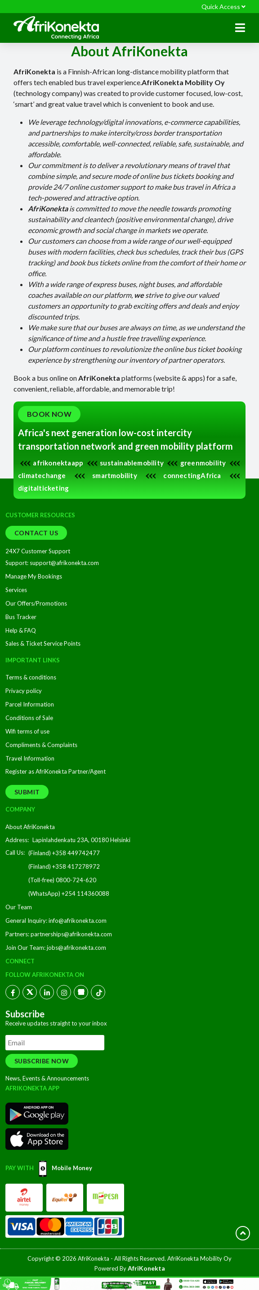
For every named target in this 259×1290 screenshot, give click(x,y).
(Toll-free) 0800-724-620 (62, 880)
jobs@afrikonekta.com (76, 947)
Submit (27, 792)
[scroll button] (243, 1233)
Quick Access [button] (223, 6)
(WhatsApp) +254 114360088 (68, 893)
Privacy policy (23, 690)
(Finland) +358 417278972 (64, 866)
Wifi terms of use (27, 731)
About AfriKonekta (30, 826)
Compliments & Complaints (41, 744)
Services (16, 589)
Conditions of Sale (29, 717)
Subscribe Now (41, 1061)
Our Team (18, 907)
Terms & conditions (30, 677)
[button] (240, 28)
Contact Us (36, 533)
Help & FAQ (20, 630)
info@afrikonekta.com (78, 920)
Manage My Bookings (33, 576)
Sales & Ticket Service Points (42, 643)
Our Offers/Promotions (36, 603)
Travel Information (29, 758)
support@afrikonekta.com (63, 562)
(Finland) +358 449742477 (64, 853)
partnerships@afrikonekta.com (71, 934)
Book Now (49, 414)
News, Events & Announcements (47, 1078)
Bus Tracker (20, 616)
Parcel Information (29, 704)
